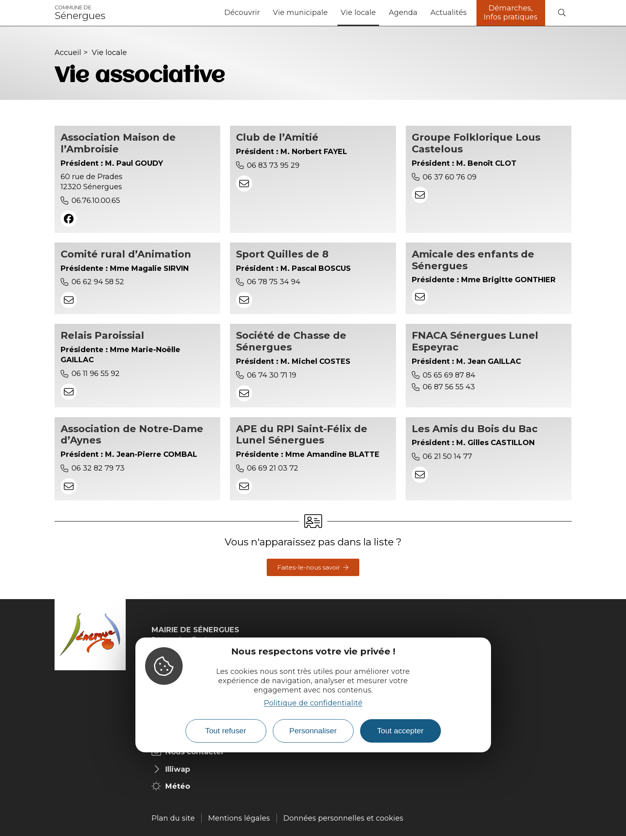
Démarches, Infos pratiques (510, 12)
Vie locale (358, 12)
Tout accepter (400, 730)
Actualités (448, 12)
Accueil (68, 52)
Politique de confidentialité (313, 703)
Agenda (403, 12)
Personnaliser (313, 730)
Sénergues (80, 13)
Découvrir (242, 12)
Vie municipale (300, 12)
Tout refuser (225, 730)
